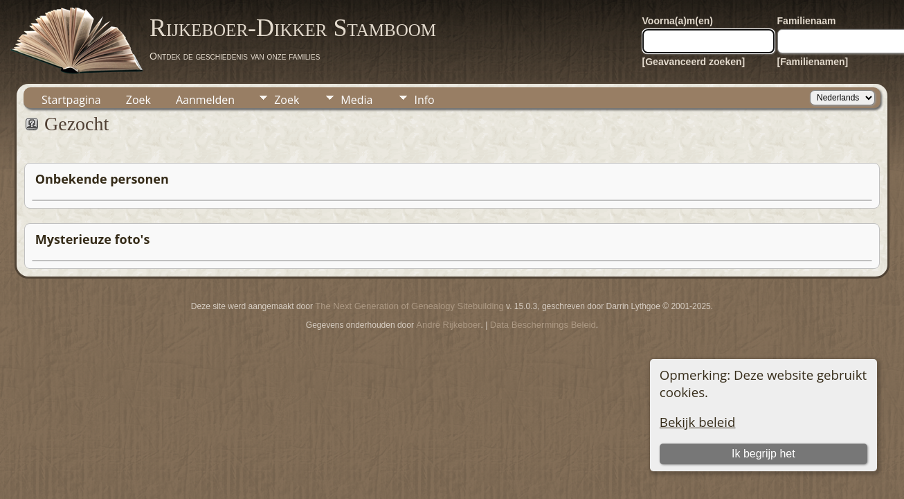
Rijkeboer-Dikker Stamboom (293, 28)
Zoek (138, 99)
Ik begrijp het (763, 453)
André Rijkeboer (448, 324)
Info (424, 99)
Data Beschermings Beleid (543, 324)
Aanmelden (205, 99)
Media (356, 99)
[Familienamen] (813, 61)
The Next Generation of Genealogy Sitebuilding (409, 306)
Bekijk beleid (698, 421)
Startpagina (71, 99)
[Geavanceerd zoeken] (693, 61)
